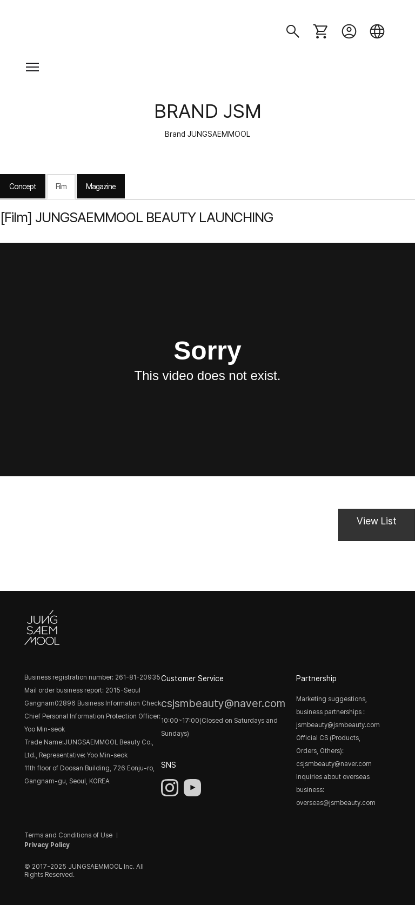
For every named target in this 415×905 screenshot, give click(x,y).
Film (61, 186)
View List (377, 521)
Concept (22, 186)
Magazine (101, 186)
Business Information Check (119, 703)
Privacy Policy (47, 845)
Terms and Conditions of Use (68, 835)
